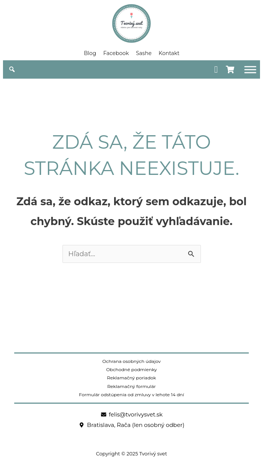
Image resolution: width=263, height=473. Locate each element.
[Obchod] (250, 69)
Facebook (116, 53)
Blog (90, 53)
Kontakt (169, 53)
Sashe (144, 53)
